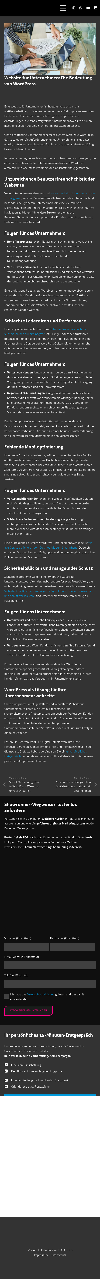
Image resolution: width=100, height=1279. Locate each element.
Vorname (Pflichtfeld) (17, 938)
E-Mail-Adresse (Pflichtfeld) (21, 957)
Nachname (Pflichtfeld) (64, 938)
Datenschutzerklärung (40, 994)
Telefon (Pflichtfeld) (16, 975)
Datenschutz (58, 1255)
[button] (62, 8)
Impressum (41, 1255)
